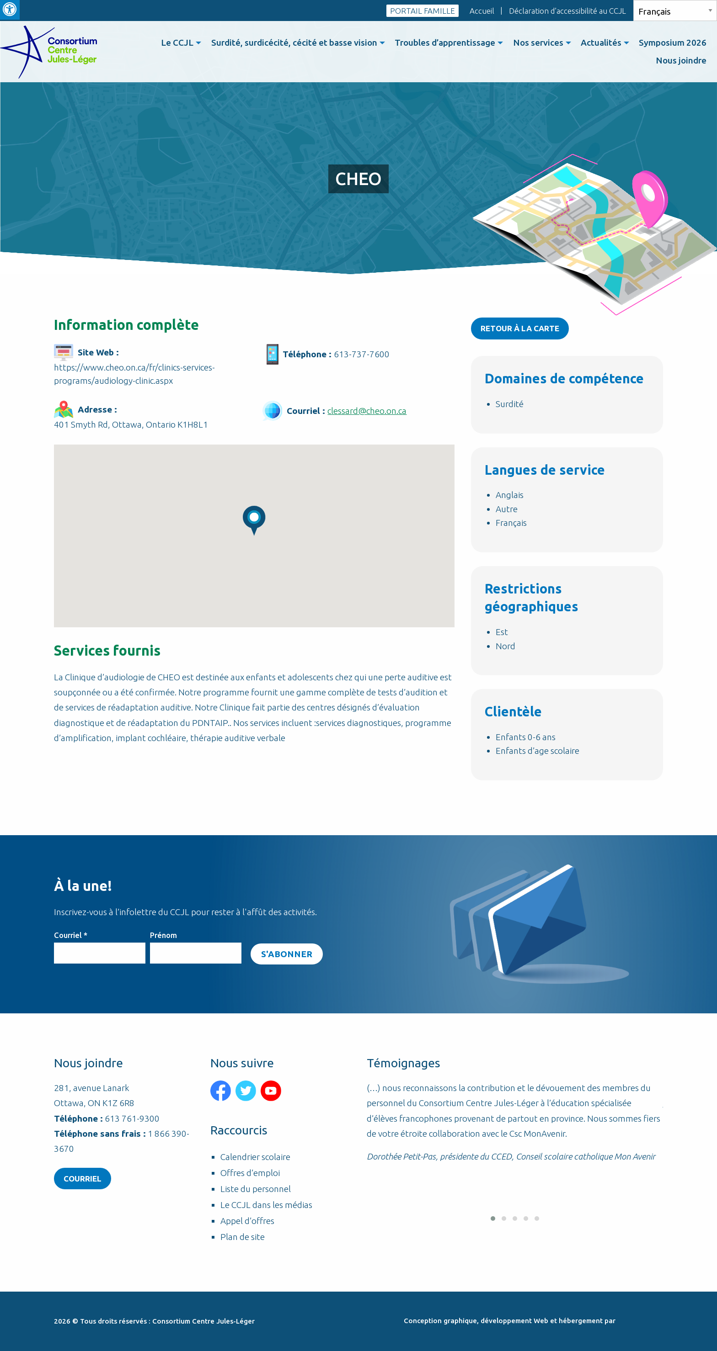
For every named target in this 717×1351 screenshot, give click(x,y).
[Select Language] (675, 10)
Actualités (599, 43)
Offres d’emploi (250, 1173)
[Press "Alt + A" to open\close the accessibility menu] (10, 10)
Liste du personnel (255, 1189)
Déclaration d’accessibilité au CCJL (567, 10)
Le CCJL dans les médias (266, 1205)
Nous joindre (680, 61)
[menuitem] (172, 43)
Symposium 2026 (672, 43)
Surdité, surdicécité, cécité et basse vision (289, 43)
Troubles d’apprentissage (441, 43)
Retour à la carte (520, 328)
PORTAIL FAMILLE (422, 10)
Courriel (70, 935)
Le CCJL (171, 43)
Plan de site (242, 1237)
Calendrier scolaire (255, 1157)
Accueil (482, 10)
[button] (492, 1220)
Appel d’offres (247, 1221)
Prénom (163, 935)
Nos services (535, 43)
